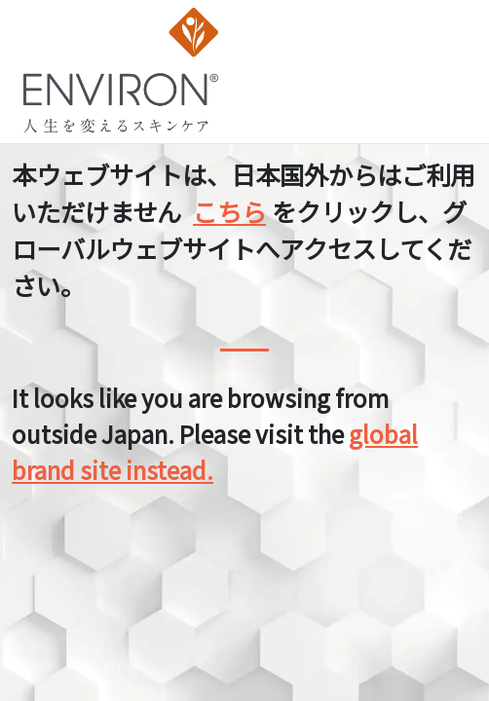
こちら (229, 211)
